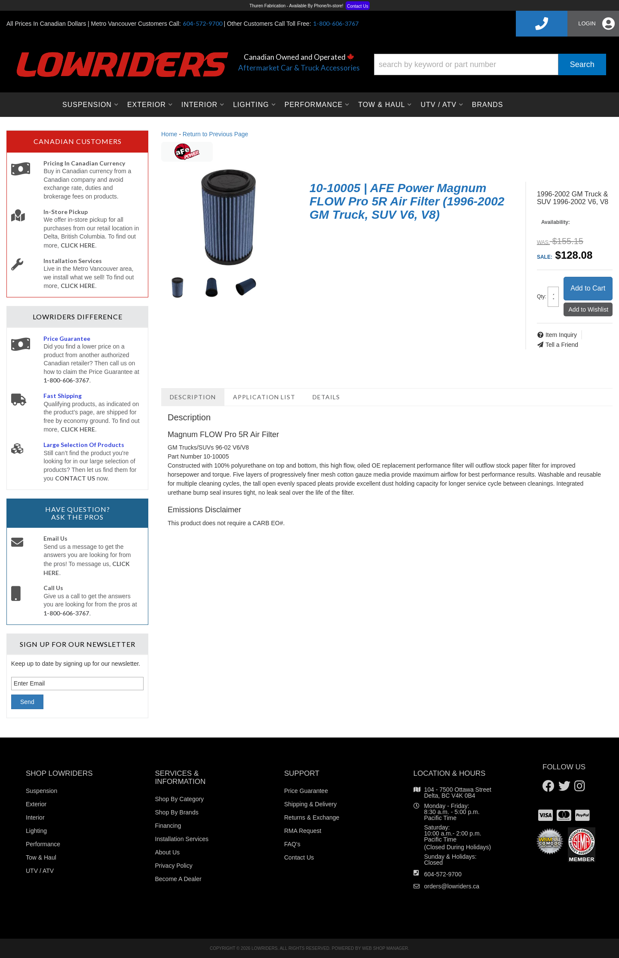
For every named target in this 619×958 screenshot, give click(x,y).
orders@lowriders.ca (452, 886)
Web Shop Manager (385, 948)
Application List (264, 397)
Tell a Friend (561, 344)
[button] (490, 64)
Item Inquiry (561, 334)
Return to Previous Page (215, 134)
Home (169, 134)
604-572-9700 (443, 874)
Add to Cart (587, 288)
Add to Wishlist (589, 309)
